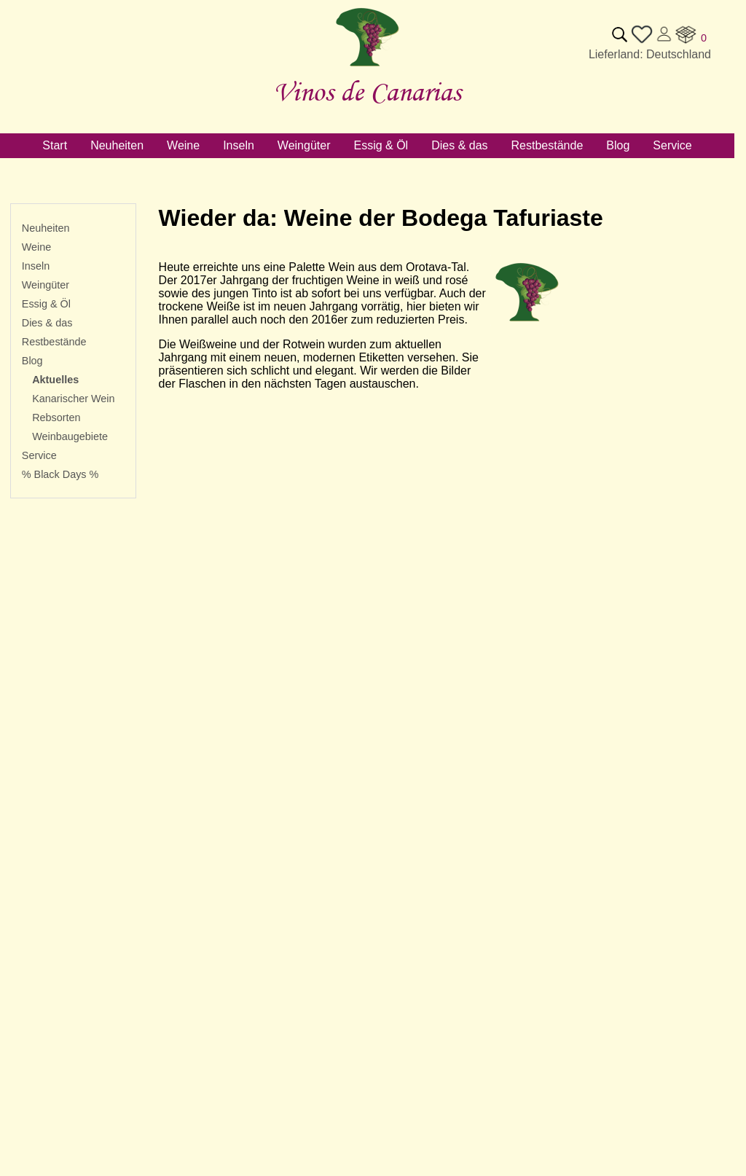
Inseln (36, 266)
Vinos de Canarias (367, 91)
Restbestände (54, 342)
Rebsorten (56, 417)
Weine (37, 247)
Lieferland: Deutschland (650, 54)
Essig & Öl (46, 304)
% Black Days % (60, 474)
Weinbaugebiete (70, 436)
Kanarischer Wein (73, 398)
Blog (32, 360)
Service (39, 455)
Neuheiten (46, 228)
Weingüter (45, 285)
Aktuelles (55, 379)
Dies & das (47, 323)
